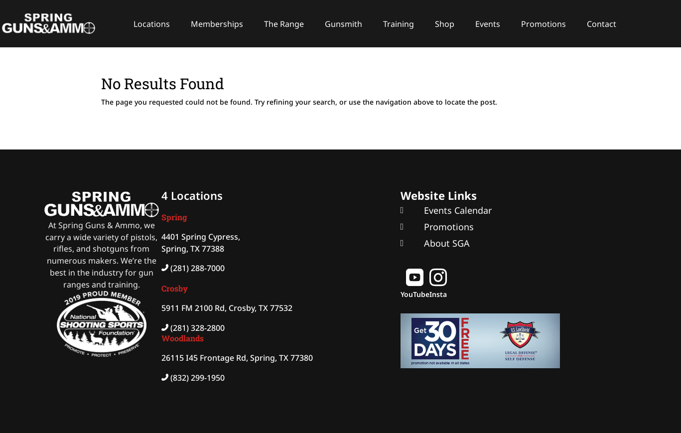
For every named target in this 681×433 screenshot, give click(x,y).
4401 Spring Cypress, (200, 236)
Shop (444, 23)
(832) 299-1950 (197, 377)
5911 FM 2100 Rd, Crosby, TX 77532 (226, 307)
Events (487, 23)
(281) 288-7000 (197, 268)
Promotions (543, 23)
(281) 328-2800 (197, 327)
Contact (601, 23)
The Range (284, 23)
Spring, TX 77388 (192, 248)
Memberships (217, 23)
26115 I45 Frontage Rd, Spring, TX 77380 (237, 357)
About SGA (447, 243)
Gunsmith (343, 23)
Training (398, 23)
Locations (152, 23)
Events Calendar (458, 210)
